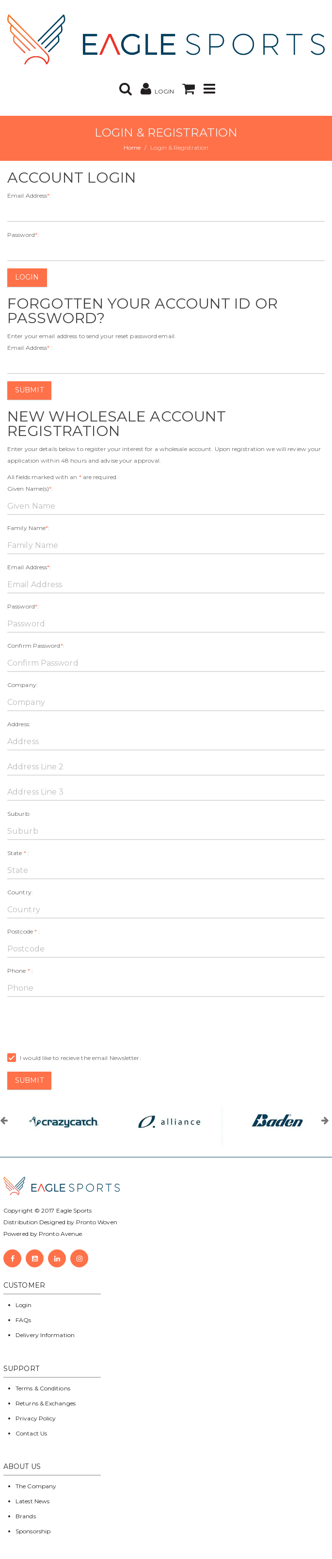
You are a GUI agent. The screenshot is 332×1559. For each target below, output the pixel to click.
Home (132, 147)
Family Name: (28, 527)
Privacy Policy (36, 1418)
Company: (22, 684)
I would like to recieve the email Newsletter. (74, 1058)
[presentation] (81, 1023)
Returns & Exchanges (46, 1403)
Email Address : (30, 347)
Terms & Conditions (43, 1388)
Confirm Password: (35, 645)
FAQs (23, 1320)
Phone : (20, 970)
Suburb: (19, 813)
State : (18, 853)
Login (27, 277)
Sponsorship (33, 1531)
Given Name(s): (30, 488)
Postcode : (23, 931)
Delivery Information (45, 1335)
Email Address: (29, 195)
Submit (29, 390)
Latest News (32, 1501)
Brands (26, 1516)
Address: (19, 724)
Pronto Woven (96, 1222)
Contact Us (31, 1433)
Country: (20, 892)
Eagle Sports (73, 1210)
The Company (36, 1486)
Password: (23, 234)
